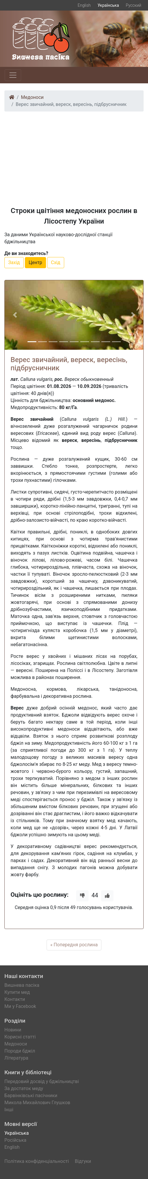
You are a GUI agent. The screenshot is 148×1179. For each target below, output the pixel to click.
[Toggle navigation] (13, 75)
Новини (12, 1030)
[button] (15, 315)
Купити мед (17, 992)
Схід (55, 262)
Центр (35, 262)
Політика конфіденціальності (36, 1161)
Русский (133, 5)
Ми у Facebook (20, 1006)
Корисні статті (20, 1037)
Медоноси (32, 97)
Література (16, 1058)
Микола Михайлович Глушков (37, 1102)
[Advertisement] (74, 157)
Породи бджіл (19, 1051)
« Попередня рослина (74, 944)
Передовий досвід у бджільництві (41, 1081)
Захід (14, 262)
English (84, 5)
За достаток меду (23, 1088)
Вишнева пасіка (21, 985)
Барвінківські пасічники (30, 1095)
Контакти (14, 999)
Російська (15, 1140)
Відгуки (83, 1161)
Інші (8, 1109)
